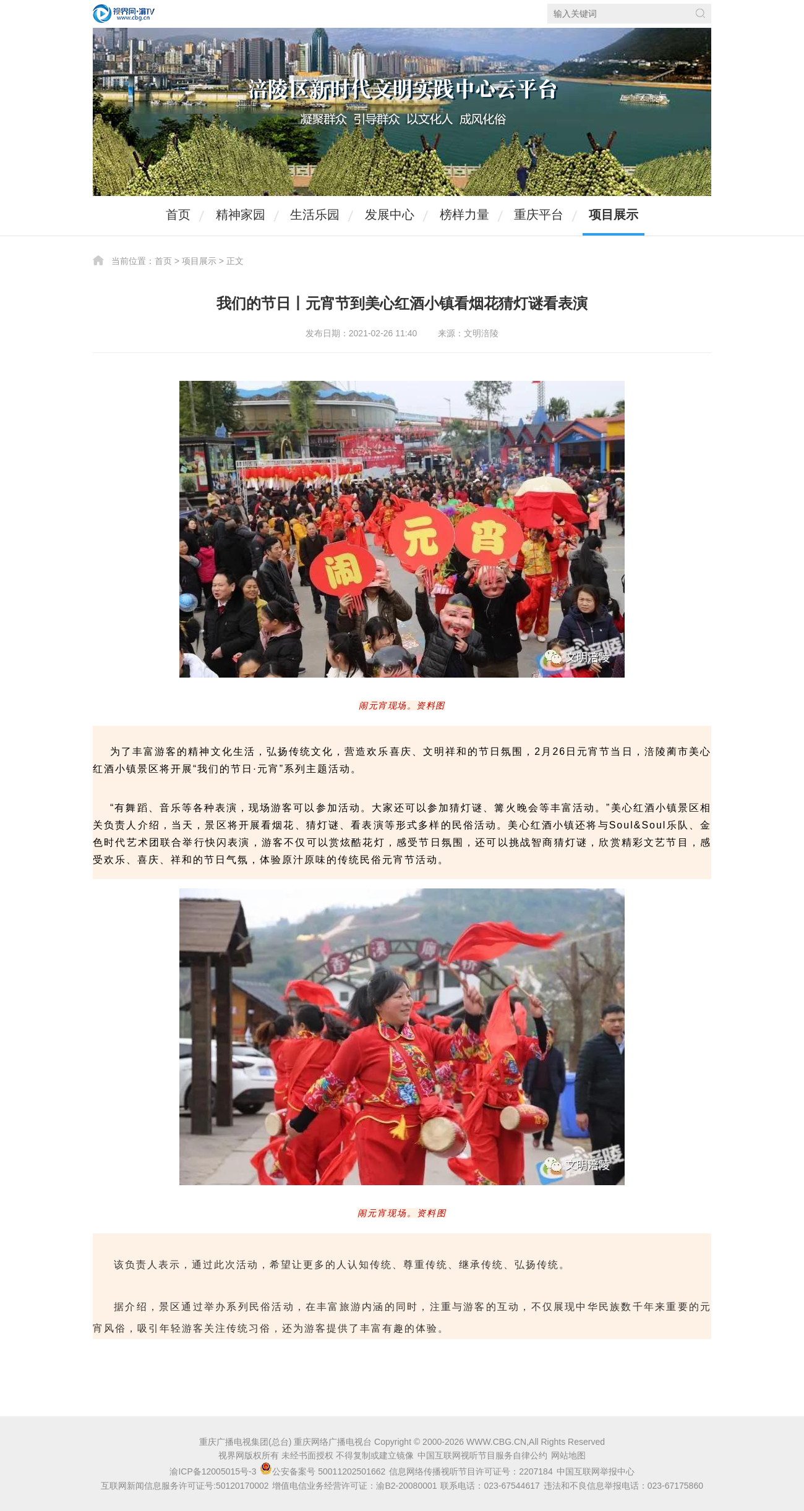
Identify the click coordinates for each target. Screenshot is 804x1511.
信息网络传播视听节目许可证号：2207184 (471, 1471)
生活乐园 (315, 214)
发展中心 (389, 214)
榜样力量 (464, 214)
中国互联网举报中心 (596, 1471)
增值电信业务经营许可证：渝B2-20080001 (354, 1486)
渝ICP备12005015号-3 (212, 1471)
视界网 (124, 13)
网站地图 (568, 1455)
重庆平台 (538, 214)
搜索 (700, 13)
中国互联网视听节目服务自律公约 (482, 1455)
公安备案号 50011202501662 (324, 1471)
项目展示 (613, 214)
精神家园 (240, 214)
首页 (178, 214)
